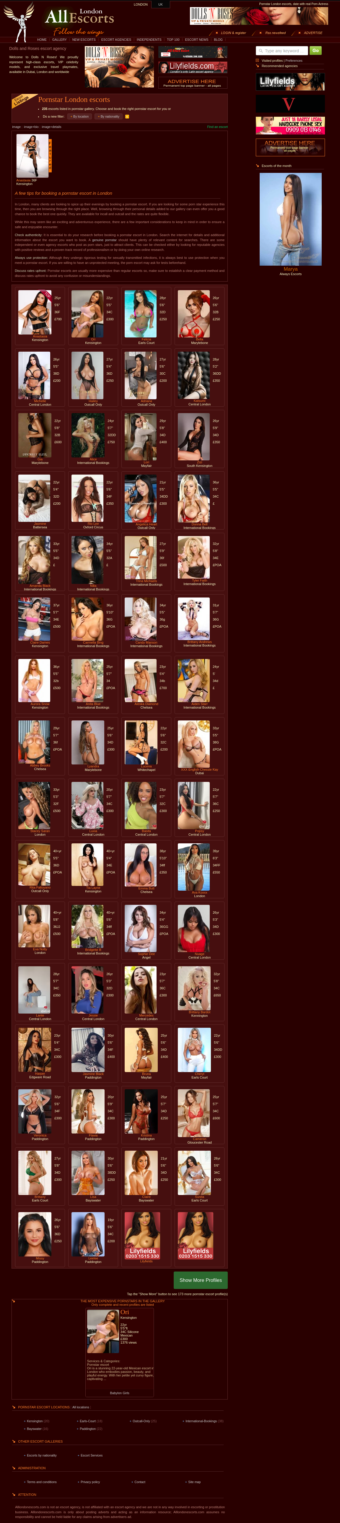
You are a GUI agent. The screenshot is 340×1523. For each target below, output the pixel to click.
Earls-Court (88, 1421)
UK (160, 4)
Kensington (35, 1421)
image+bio (31, 127)
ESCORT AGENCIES (116, 39)
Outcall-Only (141, 1421)
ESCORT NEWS (196, 39)
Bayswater (34, 1429)
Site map (194, 1482)
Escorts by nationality (42, 1455)
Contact (139, 1482)
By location (81, 116)
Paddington (88, 1429)
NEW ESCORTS (84, 39)
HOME (42, 39)
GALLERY (59, 39)
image (16, 127)
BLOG (218, 39)
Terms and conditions (42, 1482)
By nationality (110, 116)
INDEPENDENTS (149, 39)
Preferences (293, 60)
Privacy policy (90, 1482)
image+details (51, 127)
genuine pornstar (104, 240)
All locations (80, 1407)
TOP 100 (173, 39)
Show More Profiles (201, 1280)
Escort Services (92, 1455)
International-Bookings (201, 1421)
